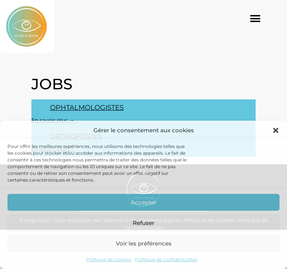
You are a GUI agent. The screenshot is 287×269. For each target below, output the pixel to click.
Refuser (143, 222)
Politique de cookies (108, 259)
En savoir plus (52, 120)
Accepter (144, 202)
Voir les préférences (144, 243)
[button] (276, 130)
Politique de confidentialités (166, 259)
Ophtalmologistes (87, 107)
